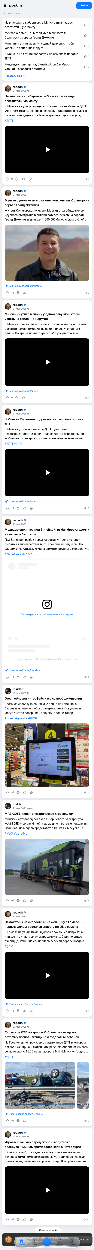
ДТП (10, 121)
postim (15, 5)
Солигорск (36, 285)
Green (10, 718)
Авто (29, 808)
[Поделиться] (23, 179)
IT (28, 693)
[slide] (40, 1085)
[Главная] (22, 1242)
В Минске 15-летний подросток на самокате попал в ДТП (41, 56)
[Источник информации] (30, 179)
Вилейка (35, 670)
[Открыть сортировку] (12, 13)
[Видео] (34, 1242)
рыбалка (13, 554)
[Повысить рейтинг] (7, 179)
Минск (34, 391)
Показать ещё (13, 75)
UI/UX (34, 718)
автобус (21, 833)
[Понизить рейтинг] (16, 179)
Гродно (39, 1114)
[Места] (72, 1242)
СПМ (19, 444)
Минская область (19, 285)
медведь (28, 554)
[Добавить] (47, 1242)
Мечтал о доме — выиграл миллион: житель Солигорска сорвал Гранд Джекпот (36, 35)
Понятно (83, 1239)
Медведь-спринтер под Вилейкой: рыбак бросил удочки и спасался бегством (38, 67)
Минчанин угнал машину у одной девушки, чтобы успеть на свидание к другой (39, 46)
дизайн (22, 718)
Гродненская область (21, 1114)
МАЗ (10, 833)
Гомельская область (21, 1004)
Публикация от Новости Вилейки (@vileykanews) (47, 659)
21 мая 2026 (19, 91)
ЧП (29, 91)
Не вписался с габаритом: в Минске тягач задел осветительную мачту (39, 25)
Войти (84, 5)
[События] (60, 1242)
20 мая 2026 (19, 916)
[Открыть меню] (5, 5)
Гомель (37, 1004)
